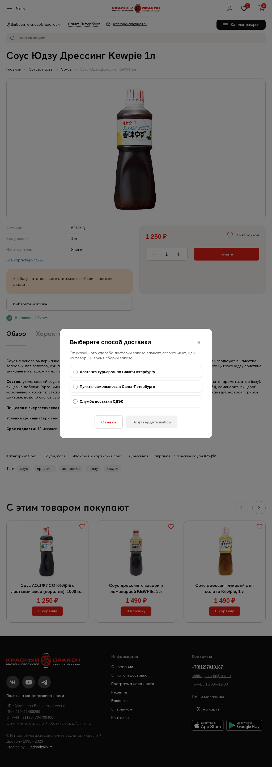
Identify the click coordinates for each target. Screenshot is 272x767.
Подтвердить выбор (152, 422)
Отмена (108, 422)
